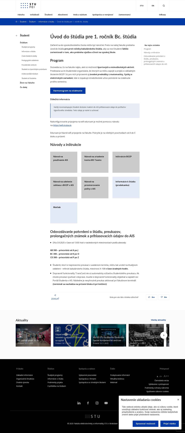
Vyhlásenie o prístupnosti (159, 384)
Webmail (113, 382)
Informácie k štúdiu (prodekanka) (125, 183)
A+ (161, 376)
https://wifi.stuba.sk (62, 125)
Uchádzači (34, 14)
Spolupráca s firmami (87, 379)
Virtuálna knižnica (117, 379)
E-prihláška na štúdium (57, 386)
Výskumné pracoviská (87, 375)
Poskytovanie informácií (120, 375)
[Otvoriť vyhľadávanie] (163, 5)
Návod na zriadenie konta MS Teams (94, 158)
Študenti (48, 14)
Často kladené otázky (29, 56)
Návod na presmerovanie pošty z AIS (92, 185)
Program (147, 49)
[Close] (178, 399)
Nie (164, 297)
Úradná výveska (22, 382)
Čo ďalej (23, 87)
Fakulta (21, 14)
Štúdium (32, 21)
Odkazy (162, 14)
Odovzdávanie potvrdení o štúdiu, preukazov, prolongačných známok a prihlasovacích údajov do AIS (155, 60)
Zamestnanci (125, 14)
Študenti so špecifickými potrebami (34, 69)
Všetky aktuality (158, 320)
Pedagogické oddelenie (30, 60)
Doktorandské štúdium (30, 74)
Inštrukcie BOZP (124, 156)
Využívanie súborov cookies (157, 391)
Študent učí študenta (29, 78)
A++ (166, 376)
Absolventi (63, 14)
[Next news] (163, 335)
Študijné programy (28, 47)
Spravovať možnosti (145, 424)
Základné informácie (24, 375)
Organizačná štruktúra (25, 379)
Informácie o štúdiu (46, 21)
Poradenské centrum (29, 65)
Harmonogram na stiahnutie (67, 90)
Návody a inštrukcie (152, 52)
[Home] (16, 21)
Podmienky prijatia (55, 382)
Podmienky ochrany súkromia (157, 388)
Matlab (57, 207)
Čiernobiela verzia (162, 380)
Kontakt (19, 386)
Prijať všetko (170, 424)
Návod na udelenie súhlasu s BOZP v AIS (63, 183)
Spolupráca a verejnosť (102, 14)
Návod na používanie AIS (60, 158)
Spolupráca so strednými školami (92, 382)
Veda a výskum (80, 14)
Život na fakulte (27, 83)
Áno (151, 297)
